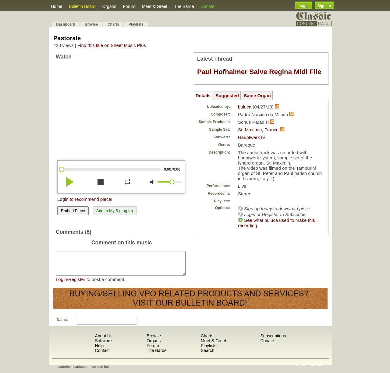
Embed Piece (73, 210)
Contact (102, 355)
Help (99, 350)
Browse (91, 24)
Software (103, 345)
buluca (244, 106)
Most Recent (316, 369)
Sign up (324, 6)
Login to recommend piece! (84, 199)
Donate (207, 6)
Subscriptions (273, 340)
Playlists (136, 24)
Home (56, 6)
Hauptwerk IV (251, 137)
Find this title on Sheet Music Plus (111, 45)
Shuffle (300, 369)
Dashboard (65, 24)
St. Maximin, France (258, 129)
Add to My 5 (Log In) (114, 210)
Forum (129, 6)
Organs (109, 6)
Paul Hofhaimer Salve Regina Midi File (259, 72)
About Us (103, 340)
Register (76, 283)
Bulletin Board (82, 6)
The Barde (184, 6)
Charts (113, 24)
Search (207, 355)
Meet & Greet (154, 6)
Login (304, 6)
